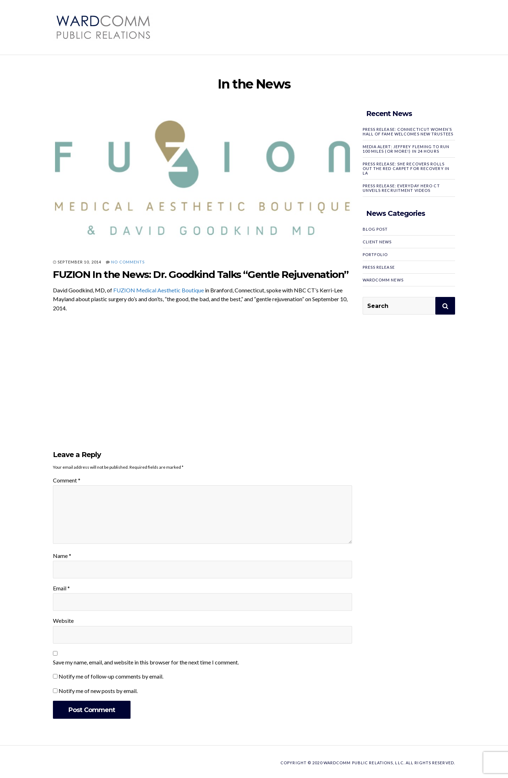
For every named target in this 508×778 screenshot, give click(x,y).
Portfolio (375, 254)
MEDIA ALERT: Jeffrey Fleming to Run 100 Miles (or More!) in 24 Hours (406, 148)
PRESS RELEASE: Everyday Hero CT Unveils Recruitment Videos (401, 188)
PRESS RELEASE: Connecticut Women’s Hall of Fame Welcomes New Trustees (408, 131)
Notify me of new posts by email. (98, 690)
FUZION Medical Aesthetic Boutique (158, 290)
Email (61, 588)
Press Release (379, 267)
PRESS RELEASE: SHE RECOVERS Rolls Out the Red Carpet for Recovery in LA (406, 168)
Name (62, 555)
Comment (66, 480)
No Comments (128, 262)
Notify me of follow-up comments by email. (111, 676)
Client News (377, 241)
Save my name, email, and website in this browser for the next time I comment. (146, 662)
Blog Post (375, 229)
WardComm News (383, 280)
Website (63, 620)
